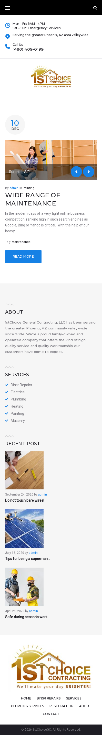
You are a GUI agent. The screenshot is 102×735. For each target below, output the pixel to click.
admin (13, 188)
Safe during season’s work (26, 617)
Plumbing (18, 399)
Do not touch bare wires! (24, 500)
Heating (17, 406)
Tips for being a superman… (27, 559)
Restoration (61, 706)
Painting (28, 188)
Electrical (18, 392)
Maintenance (21, 242)
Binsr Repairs (21, 385)
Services (73, 698)
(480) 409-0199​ (28, 49)
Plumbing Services (27, 706)
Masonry (18, 421)
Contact (51, 714)
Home (26, 698)
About (85, 706)
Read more (23, 256)
